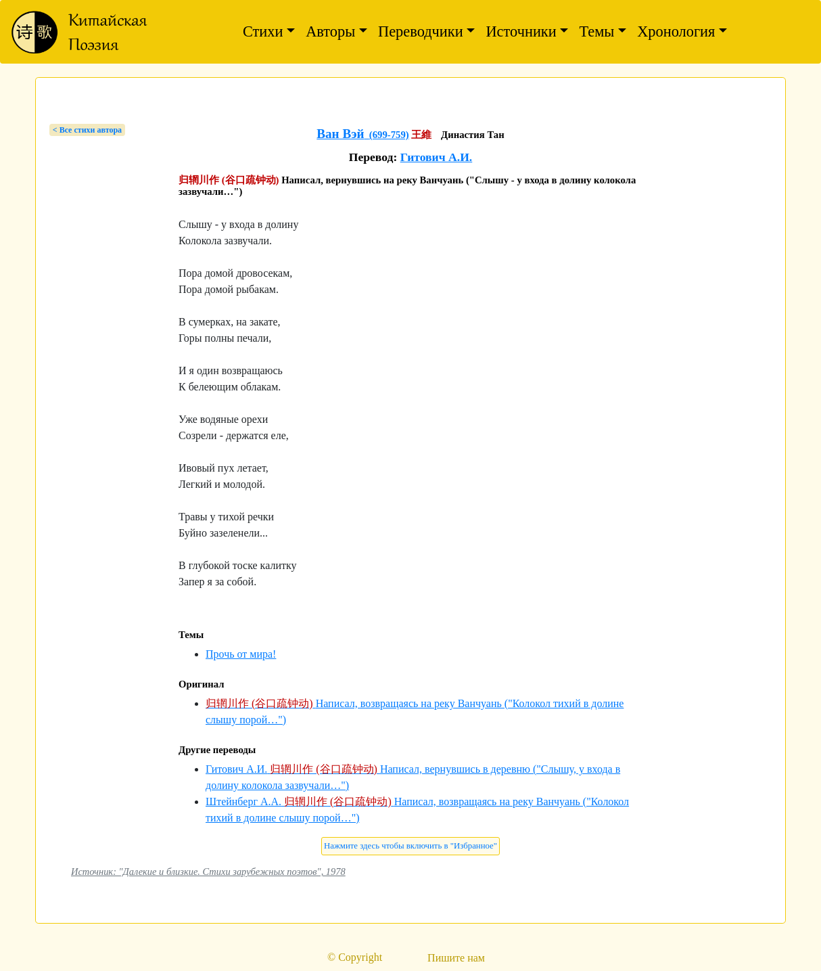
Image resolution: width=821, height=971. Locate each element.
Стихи (263, 31)
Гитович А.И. (436, 157)
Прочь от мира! (241, 654)
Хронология (676, 31)
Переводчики (420, 31)
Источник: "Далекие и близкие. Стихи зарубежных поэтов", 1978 (208, 871)
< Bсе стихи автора (87, 130)
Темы (596, 31)
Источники (521, 31)
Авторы (330, 31)
